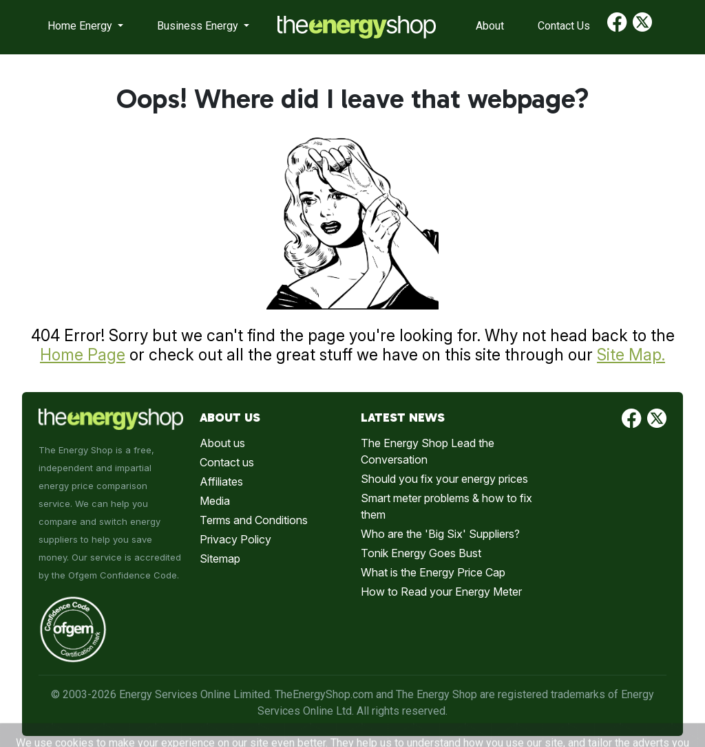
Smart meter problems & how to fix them (446, 506)
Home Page (82, 355)
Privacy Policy (235, 539)
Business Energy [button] (199, 25)
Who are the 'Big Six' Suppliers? (440, 534)
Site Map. (631, 355)
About (490, 25)
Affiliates (221, 481)
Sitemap (220, 558)
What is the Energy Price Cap (433, 572)
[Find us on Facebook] (617, 27)
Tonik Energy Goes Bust (421, 553)
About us (222, 443)
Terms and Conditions (254, 520)
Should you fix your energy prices (444, 479)
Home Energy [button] (81, 25)
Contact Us (564, 25)
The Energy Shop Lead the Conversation (427, 451)
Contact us (227, 462)
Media (215, 501)
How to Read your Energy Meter (441, 591)
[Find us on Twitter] (642, 27)
